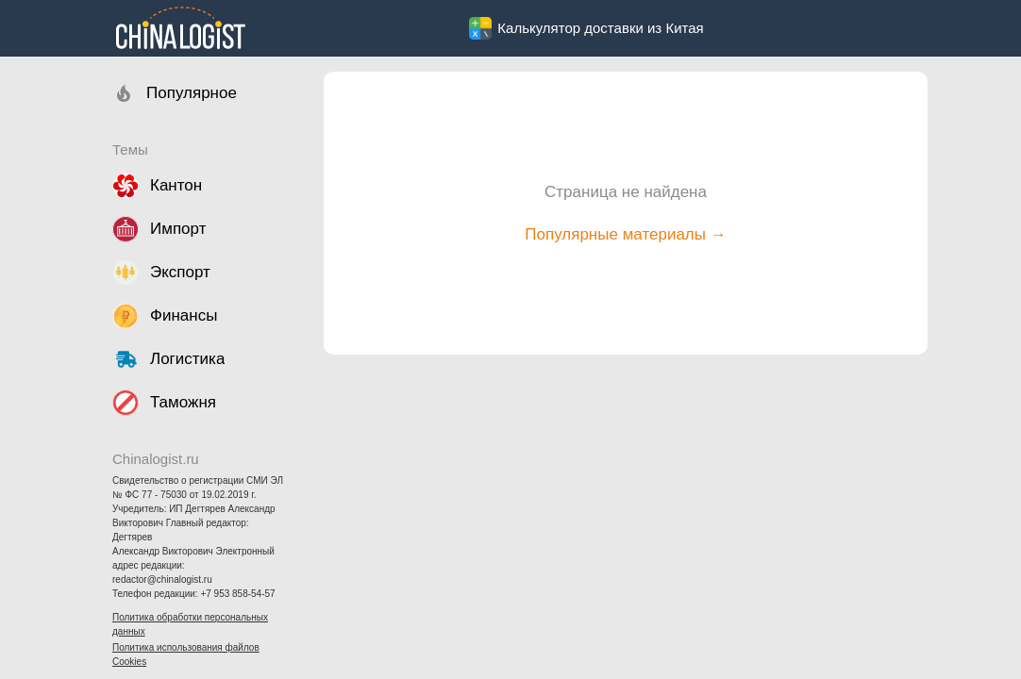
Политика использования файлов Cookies (185, 654)
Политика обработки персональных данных (190, 624)
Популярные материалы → (625, 234)
